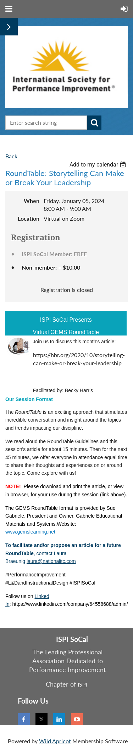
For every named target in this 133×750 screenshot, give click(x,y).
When (31, 200)
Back (11, 156)
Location (28, 218)
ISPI (82, 684)
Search (94, 122)
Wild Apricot (55, 741)
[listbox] (99, 164)
